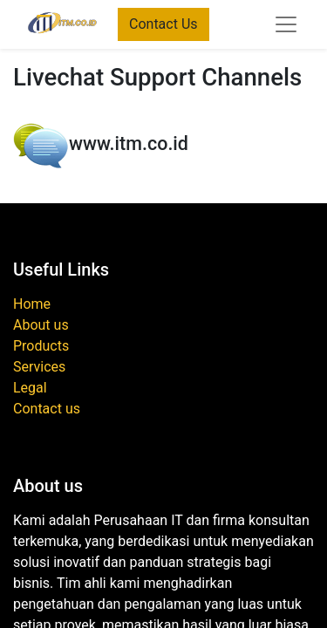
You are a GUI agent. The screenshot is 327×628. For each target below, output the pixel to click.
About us (41, 325)
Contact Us (163, 24)
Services (39, 366)
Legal (30, 387)
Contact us (46, 408)
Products (41, 346)
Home (32, 304)
